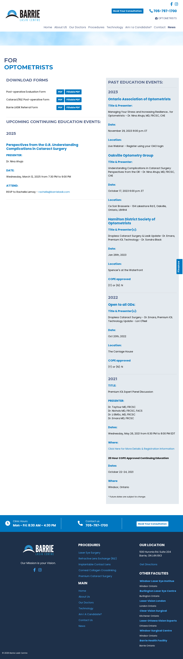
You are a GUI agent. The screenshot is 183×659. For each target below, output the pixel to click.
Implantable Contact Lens (95, 564)
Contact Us (86, 620)
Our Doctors (77, 27)
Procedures (96, 27)
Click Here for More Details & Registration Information (141, 448)
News (171, 27)
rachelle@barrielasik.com (54, 192)
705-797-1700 (163, 11)
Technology (115, 27)
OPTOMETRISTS (166, 18)
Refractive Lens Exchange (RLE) (98, 558)
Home (48, 27)
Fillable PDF (73, 91)
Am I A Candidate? (90, 614)
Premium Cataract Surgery (95, 576)
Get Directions (148, 564)
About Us (84, 596)
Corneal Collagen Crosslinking (97, 570)
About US (60, 27)
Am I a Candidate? (138, 27)
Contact (160, 27)
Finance (178, 266)
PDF (60, 91)
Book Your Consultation (127, 11)
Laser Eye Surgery (89, 552)
